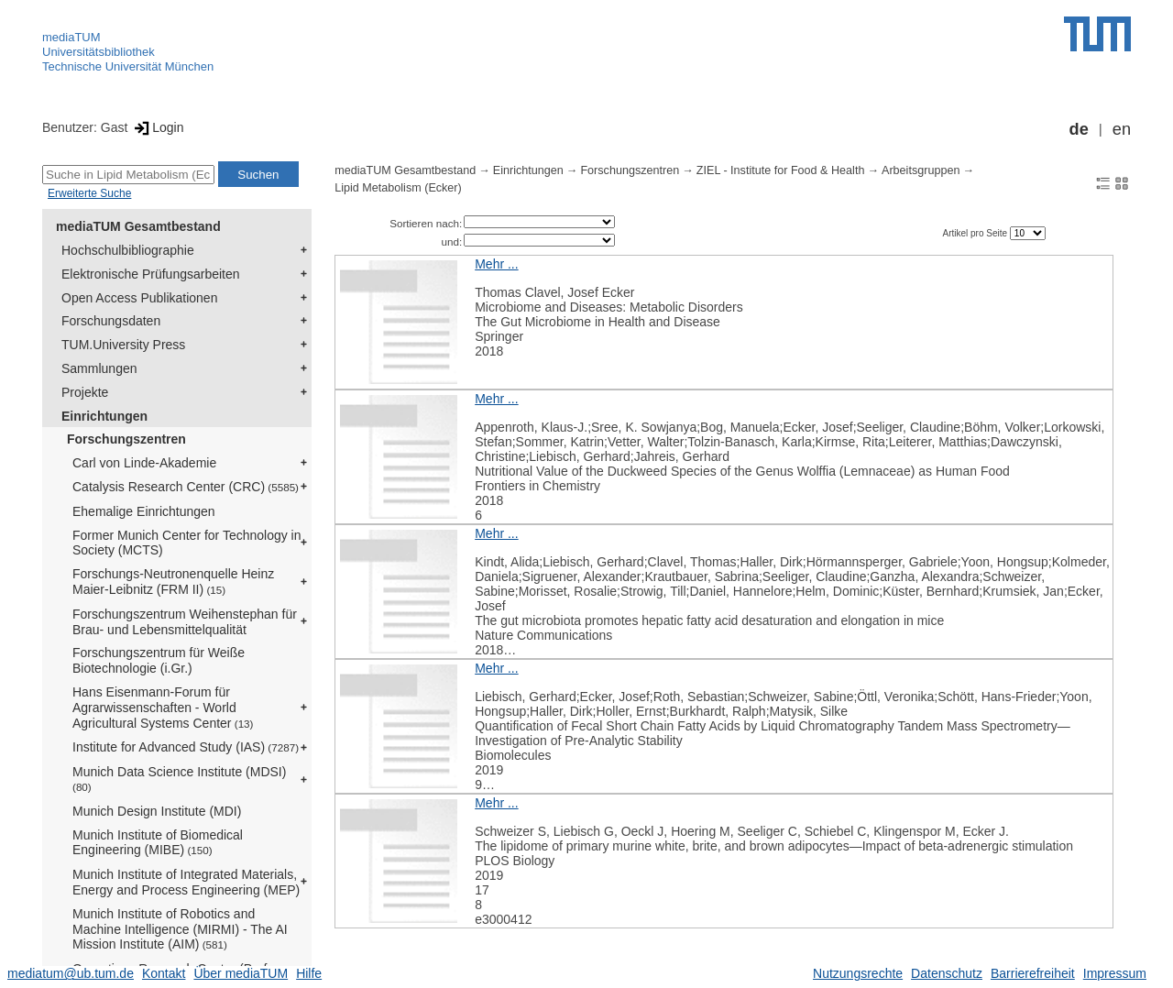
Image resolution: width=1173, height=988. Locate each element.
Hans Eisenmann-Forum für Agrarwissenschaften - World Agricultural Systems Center (162, 707)
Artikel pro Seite (975, 233)
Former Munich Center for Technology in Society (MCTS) (186, 543)
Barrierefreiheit (1033, 973)
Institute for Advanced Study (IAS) (185, 747)
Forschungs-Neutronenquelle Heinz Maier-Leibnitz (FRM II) (173, 581)
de (1079, 129)
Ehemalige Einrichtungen (143, 511)
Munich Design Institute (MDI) (156, 811)
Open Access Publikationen (139, 298)
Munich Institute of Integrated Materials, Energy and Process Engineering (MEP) (186, 882)
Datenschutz (946, 973)
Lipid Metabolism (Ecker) (398, 187)
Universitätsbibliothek (98, 52)
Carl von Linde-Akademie (144, 463)
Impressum (1114, 973)
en (1122, 129)
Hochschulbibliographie (127, 250)
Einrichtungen (104, 416)
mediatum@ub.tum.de (70, 973)
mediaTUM (71, 37)
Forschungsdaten (110, 320)
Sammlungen (99, 368)
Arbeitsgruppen (920, 170)
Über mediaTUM (240, 973)
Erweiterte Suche (89, 193)
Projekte (84, 392)
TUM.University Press (123, 344)
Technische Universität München (128, 66)
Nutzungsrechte (858, 973)
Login (157, 127)
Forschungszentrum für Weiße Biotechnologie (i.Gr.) (158, 660)
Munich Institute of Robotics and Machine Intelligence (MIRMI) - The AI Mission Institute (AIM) (180, 929)
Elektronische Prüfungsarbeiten (150, 274)
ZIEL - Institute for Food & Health (780, 170)
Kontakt (163, 973)
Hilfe (309, 973)
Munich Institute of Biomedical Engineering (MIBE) (157, 843)
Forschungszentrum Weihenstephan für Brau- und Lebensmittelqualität (184, 622)
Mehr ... (496, 264)
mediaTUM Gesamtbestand (138, 226)
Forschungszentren (126, 439)
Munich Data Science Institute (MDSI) (179, 778)
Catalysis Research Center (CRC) (185, 486)
